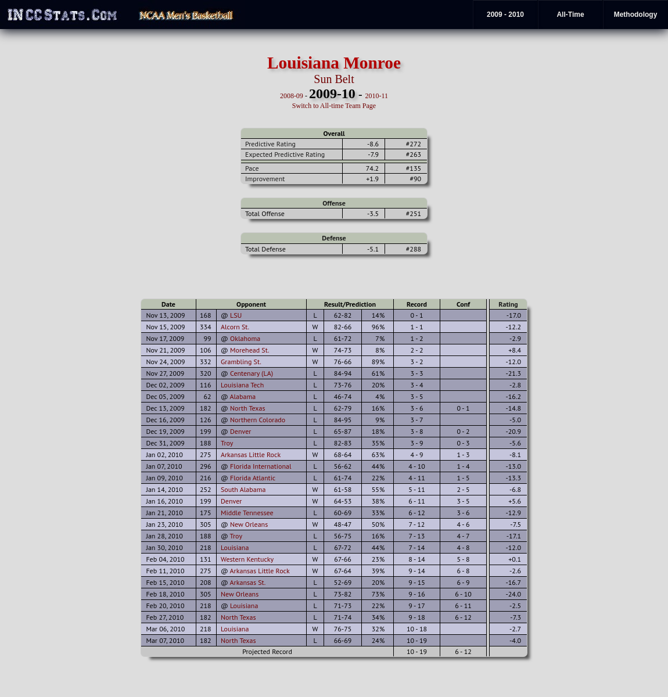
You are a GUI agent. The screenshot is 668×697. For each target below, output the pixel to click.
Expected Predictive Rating (285, 154)
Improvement (265, 178)
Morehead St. (250, 350)
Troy (227, 443)
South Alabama (243, 489)
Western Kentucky (247, 559)
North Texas (247, 408)
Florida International (260, 466)
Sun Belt (334, 79)
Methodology (636, 14)
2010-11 (377, 96)
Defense (334, 237)
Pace (251, 168)
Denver (240, 431)
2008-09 (291, 96)
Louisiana (235, 547)
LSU (236, 315)
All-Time (570, 14)
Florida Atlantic (252, 477)
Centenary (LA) (251, 373)
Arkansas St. (248, 582)
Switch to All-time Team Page (334, 106)
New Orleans (249, 524)
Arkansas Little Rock (251, 454)
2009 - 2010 (505, 14)
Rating (508, 304)
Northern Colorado (257, 419)
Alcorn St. (235, 326)
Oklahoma (245, 338)
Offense (333, 203)
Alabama (243, 396)
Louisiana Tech (242, 384)
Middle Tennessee (247, 512)
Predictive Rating (270, 143)
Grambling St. (241, 361)
